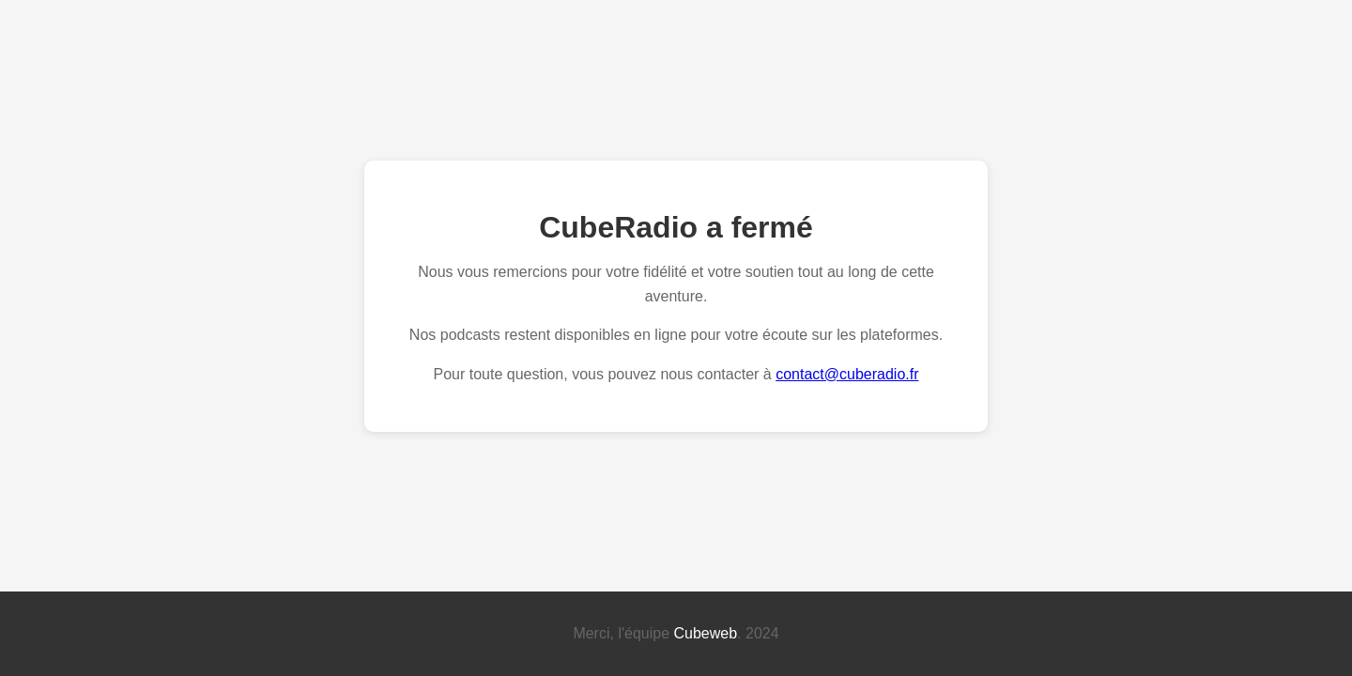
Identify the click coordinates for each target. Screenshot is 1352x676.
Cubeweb (706, 633)
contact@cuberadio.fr (847, 374)
